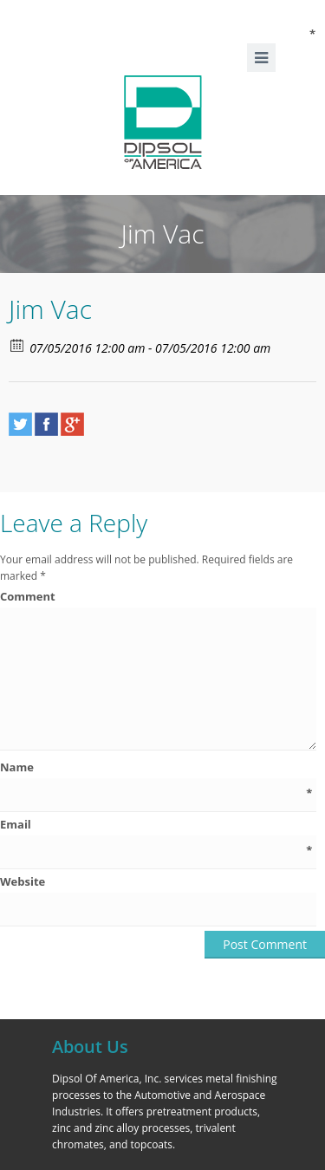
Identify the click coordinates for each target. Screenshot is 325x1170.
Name (156, 767)
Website (22, 881)
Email (156, 824)
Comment (157, 596)
